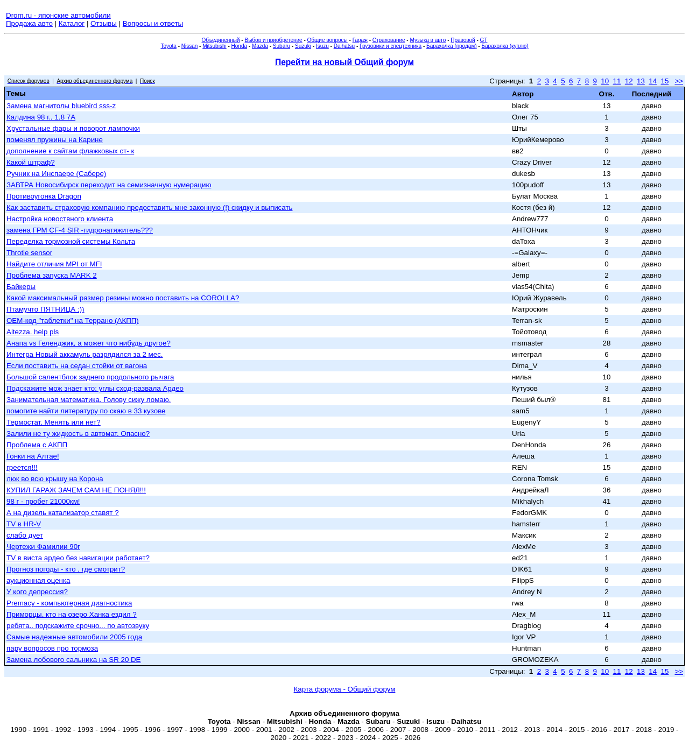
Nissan (189, 46)
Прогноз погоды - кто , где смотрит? (65, 569)
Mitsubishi (214, 46)
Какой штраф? (30, 162)
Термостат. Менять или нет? (53, 422)
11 (617, 81)
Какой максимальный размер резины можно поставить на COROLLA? (122, 298)
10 (605, 81)
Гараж (360, 40)
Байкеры (21, 287)
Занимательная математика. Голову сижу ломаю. (88, 400)
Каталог (72, 23)
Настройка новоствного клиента (59, 219)
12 (629, 81)
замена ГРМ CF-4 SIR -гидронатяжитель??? (79, 230)
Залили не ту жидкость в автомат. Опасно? (78, 433)
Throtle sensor (29, 253)
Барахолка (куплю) (504, 46)
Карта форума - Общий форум (345, 689)
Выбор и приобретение (273, 40)
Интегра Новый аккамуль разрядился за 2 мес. (84, 354)
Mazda (260, 46)
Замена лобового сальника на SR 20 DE (73, 660)
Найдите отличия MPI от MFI (54, 264)
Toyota (168, 46)
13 (641, 81)
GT (484, 40)
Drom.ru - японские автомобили (58, 15)
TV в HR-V (23, 524)
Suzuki (303, 46)
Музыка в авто (428, 40)
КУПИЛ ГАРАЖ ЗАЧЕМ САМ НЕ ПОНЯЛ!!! (76, 490)
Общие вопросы (327, 40)
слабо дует (24, 535)
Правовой (463, 40)
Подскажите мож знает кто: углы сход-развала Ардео (95, 388)
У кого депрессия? (37, 592)
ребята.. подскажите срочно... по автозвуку (77, 626)
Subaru (281, 46)
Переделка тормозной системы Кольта (70, 241)
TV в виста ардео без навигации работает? (78, 558)
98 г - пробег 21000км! (43, 501)
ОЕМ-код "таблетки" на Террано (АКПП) (72, 320)
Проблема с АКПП (36, 445)
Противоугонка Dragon (43, 196)
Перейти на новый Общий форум (344, 62)
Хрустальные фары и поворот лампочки (73, 128)
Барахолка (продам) (451, 46)
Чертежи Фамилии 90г (43, 546)
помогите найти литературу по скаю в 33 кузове (85, 411)
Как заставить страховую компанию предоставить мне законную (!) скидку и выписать (149, 207)
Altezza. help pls (32, 332)
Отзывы (103, 23)
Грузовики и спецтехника (390, 46)
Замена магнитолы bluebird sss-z (61, 106)
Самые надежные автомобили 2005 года (74, 637)
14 (653, 81)
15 (664, 81)
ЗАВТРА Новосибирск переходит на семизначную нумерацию (108, 185)
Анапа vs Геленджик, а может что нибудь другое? (88, 343)
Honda (239, 46)
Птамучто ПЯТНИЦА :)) (45, 309)
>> (678, 81)
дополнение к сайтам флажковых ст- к (70, 151)
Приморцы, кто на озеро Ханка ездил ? (71, 614)
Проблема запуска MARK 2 (51, 275)
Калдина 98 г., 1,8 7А (40, 117)
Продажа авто (29, 23)
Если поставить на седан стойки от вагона (76, 366)
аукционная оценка (38, 580)
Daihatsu (344, 46)
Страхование (388, 40)
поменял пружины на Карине (54, 140)
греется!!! (22, 467)
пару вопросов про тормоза (52, 648)
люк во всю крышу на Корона (54, 479)
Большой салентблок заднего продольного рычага (90, 377)
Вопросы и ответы (153, 23)
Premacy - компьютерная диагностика (69, 603)
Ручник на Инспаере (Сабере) (56, 174)
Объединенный (221, 40)
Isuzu (322, 46)
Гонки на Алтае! (32, 456)
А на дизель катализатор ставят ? (62, 513)
